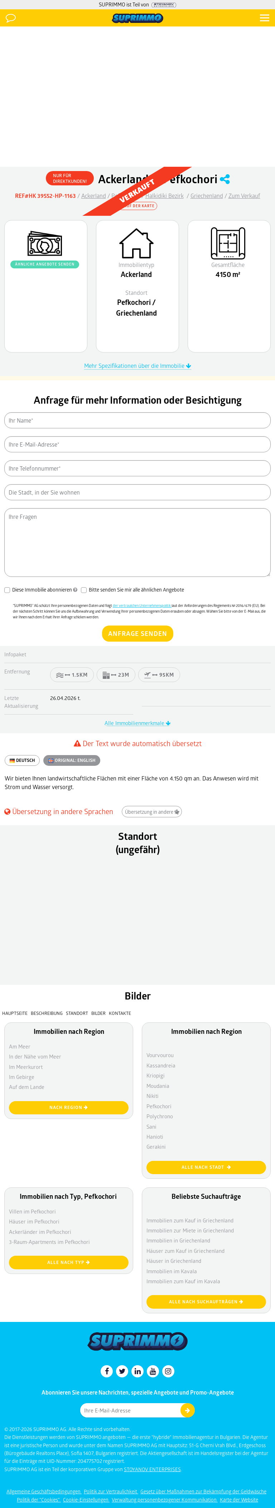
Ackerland (93, 195)
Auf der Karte (137, 205)
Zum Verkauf (244, 195)
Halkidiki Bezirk (164, 195)
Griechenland (206, 195)
